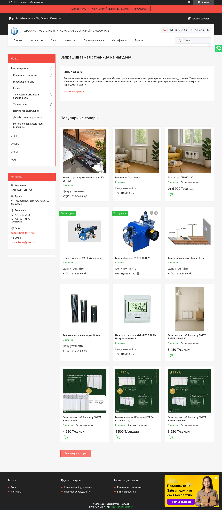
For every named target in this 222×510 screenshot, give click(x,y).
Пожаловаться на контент (121, 507)
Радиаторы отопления (25, 75)
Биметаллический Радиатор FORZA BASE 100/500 (82, 419)
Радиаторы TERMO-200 (180, 177)
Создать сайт (26, 2)
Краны (16, 88)
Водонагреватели (126, 491)
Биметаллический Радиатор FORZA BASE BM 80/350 (187, 419)
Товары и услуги (19, 68)
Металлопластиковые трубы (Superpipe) (28, 125)
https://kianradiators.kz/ (23, 232)
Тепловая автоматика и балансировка (26, 96)
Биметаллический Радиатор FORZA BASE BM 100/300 (134, 419)
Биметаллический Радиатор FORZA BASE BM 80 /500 (187, 337)
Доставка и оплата (94, 40)
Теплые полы (20, 104)
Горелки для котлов (23, 81)
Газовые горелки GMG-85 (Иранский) (82, 258)
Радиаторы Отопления (127, 177)
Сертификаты (119, 40)
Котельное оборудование (78, 487)
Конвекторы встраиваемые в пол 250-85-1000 (83, 179)
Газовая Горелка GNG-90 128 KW (132, 258)
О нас (54, 40)
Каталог (35, 40)
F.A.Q (13, 159)
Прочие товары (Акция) (26, 111)
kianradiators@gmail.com (24, 242)
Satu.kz (125, 504)
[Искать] (179, 40)
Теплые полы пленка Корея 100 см (81, 335)
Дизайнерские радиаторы (27, 117)
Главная (18, 40)
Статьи (14, 151)
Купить (171, 194)
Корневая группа (74, 91)
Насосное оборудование (77, 491)
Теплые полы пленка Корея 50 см (186, 258)
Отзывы (15, 144)
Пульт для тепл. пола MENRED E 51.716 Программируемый (136, 337)
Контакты (70, 40)
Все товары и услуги (76, 453)
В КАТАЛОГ (141, 8)
